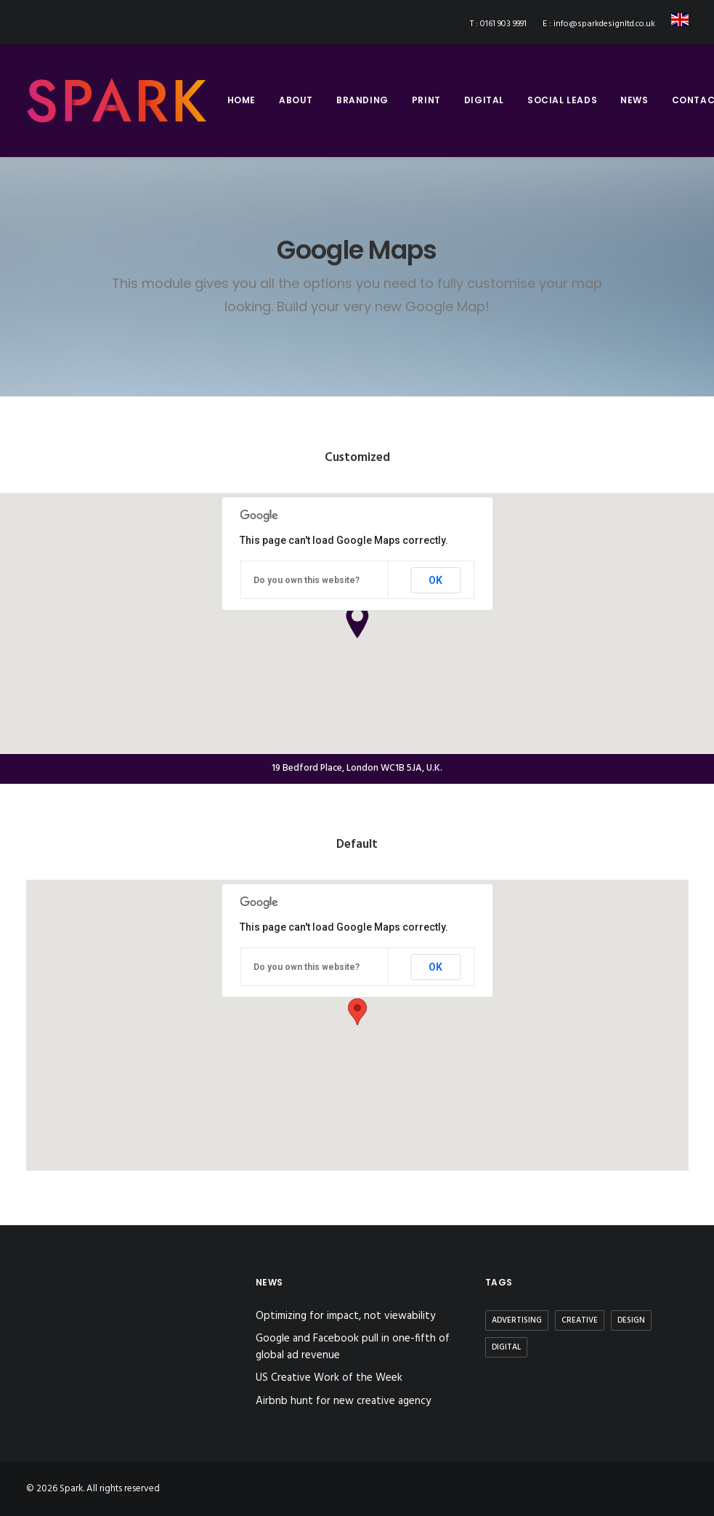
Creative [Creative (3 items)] (579, 1320)
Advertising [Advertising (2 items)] (517, 1320)
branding (362, 100)
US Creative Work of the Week (329, 1378)
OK (435, 580)
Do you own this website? (306, 580)
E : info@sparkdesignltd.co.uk (599, 24)
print (426, 100)
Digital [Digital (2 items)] (506, 1347)
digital (484, 100)
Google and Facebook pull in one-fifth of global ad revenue (353, 1347)
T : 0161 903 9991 (498, 24)
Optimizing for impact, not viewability (345, 1316)
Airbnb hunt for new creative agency (343, 1401)
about (296, 100)
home (241, 100)
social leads (562, 100)
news (634, 100)
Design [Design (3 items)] (631, 1320)
